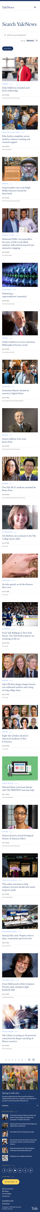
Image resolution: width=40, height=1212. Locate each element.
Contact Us (6, 1196)
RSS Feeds (5, 1191)
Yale (35, 1209)
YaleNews (8, 8)
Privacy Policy (6, 1203)
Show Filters (7, 48)
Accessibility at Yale (7, 1201)
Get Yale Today (11, 1182)
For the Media (6, 1194)
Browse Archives (7, 1189)
